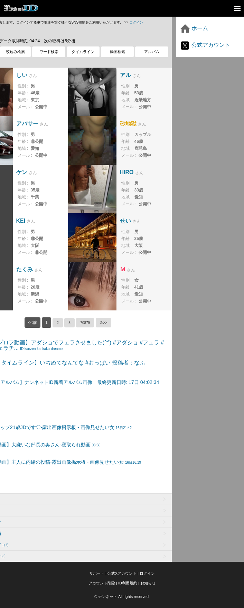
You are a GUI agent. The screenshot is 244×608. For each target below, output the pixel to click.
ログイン (136, 22)
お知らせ (148, 583)
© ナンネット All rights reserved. (122, 596)
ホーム (194, 28)
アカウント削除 (101, 583)
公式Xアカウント (122, 573)
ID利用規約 (127, 583)
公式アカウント (205, 45)
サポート (96, 573)
